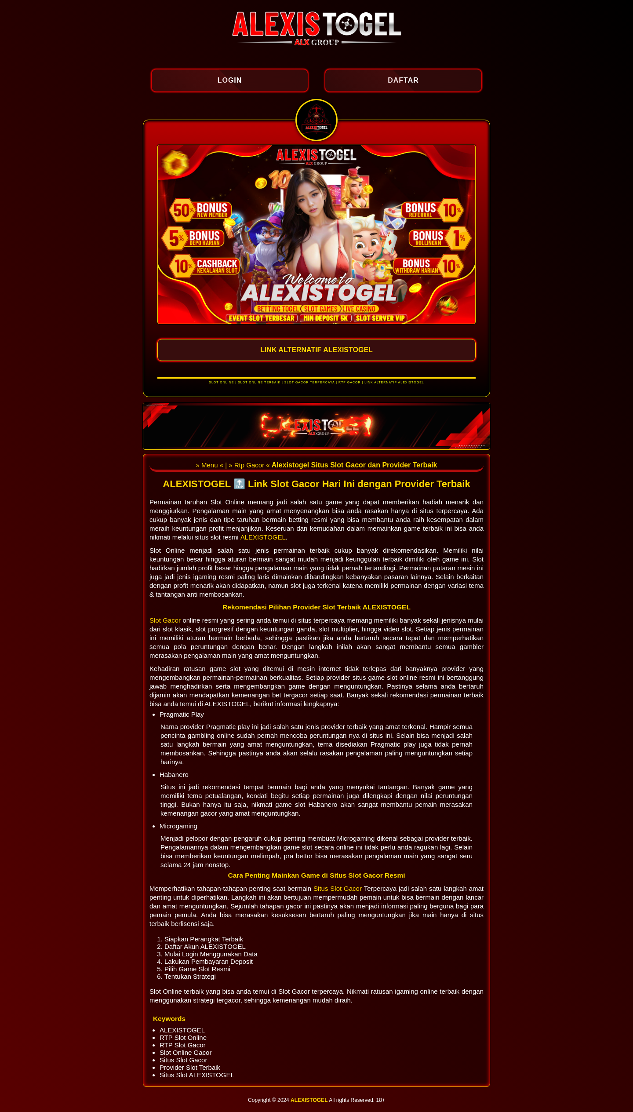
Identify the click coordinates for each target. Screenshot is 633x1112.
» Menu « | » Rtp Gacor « (233, 465)
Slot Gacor (165, 620)
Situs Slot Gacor (338, 888)
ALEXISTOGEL (263, 537)
